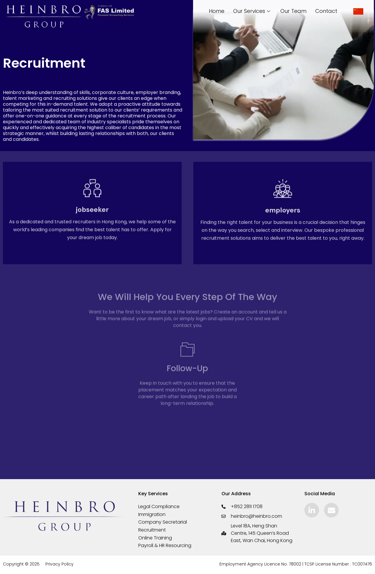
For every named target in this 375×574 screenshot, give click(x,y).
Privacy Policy (59, 565)
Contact (326, 11)
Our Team (293, 11)
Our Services (252, 11)
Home (216, 11)
